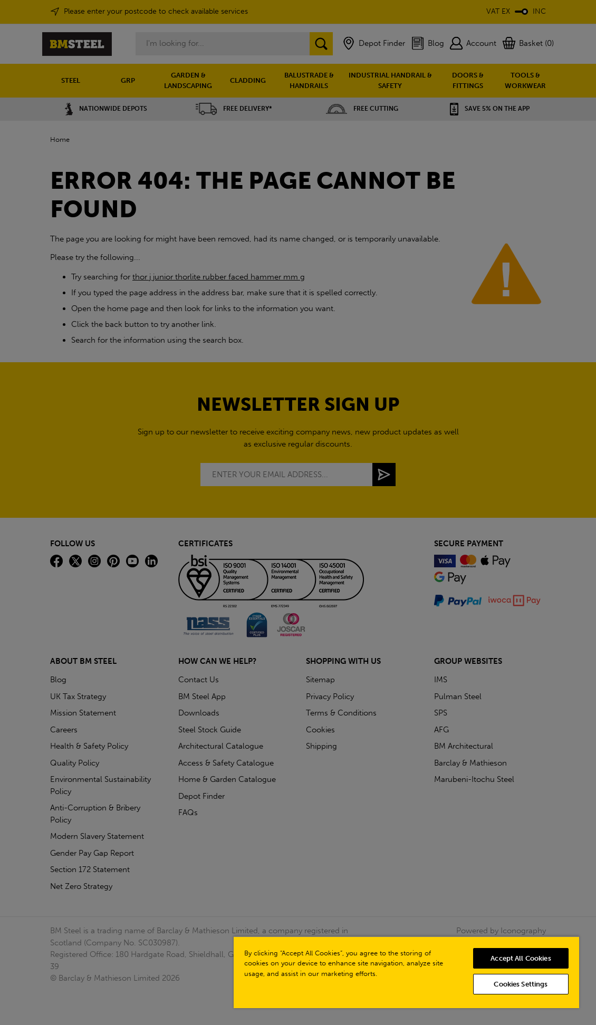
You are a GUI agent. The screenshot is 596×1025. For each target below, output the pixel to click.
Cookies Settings (520, 984)
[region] (406, 972)
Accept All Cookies (521, 958)
